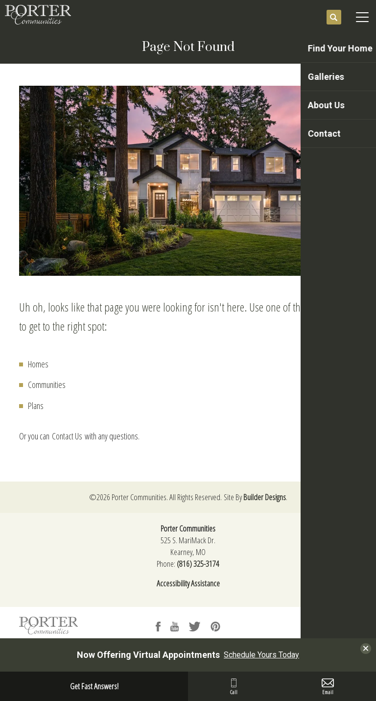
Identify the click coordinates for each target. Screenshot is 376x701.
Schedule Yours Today (261, 655)
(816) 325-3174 (198, 563)
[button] (334, 17)
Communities (47, 384)
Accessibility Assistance (188, 583)
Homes (38, 364)
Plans (36, 405)
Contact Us (67, 436)
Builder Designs (264, 497)
